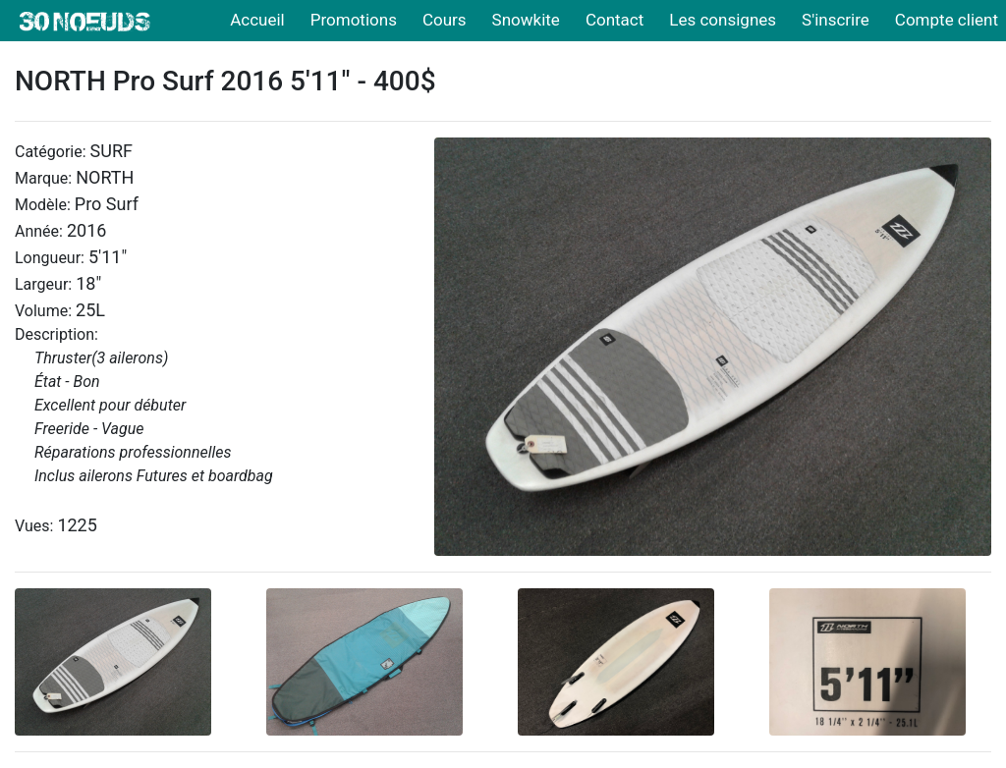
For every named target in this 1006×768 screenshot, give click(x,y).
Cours (444, 19)
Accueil (257, 19)
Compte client (946, 19)
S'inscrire (835, 19)
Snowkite (526, 19)
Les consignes (722, 19)
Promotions (353, 19)
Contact (614, 19)
